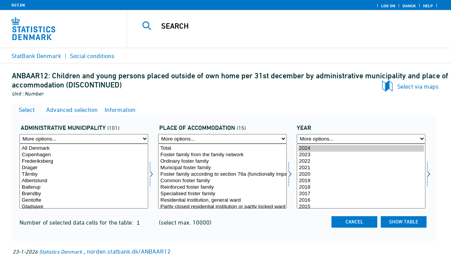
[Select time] (361, 176)
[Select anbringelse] (222, 176)
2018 (361, 187)
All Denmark (84, 148)
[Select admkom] (83, 176)
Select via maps (418, 86)
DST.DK (18, 5)
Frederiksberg (84, 161)
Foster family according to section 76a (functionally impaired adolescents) (222, 174)
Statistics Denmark (60, 251)
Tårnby (84, 174)
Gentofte (84, 200)
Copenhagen (84, 155)
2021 (361, 168)
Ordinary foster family (222, 161)
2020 (361, 174)
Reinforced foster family (222, 187)
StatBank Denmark (36, 55)
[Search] (286, 26)
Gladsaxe (84, 207)
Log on (388, 5)
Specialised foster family (222, 194)
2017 (361, 194)
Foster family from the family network (222, 155)
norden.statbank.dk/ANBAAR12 (129, 251)
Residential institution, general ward (222, 200)
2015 (361, 207)
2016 (361, 200)
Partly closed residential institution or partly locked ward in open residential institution (222, 207)
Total (222, 148)
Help (428, 5)
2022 (361, 161)
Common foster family (222, 181)
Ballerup (84, 187)
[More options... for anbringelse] (222, 139)
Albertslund (84, 181)
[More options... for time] (361, 139)
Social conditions (92, 55)
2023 (361, 155)
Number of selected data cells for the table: (77, 222)
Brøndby (84, 194)
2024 (361, 148)
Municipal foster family (222, 168)
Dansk (409, 5)
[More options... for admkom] (83, 139)
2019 (361, 181)
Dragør (84, 168)
